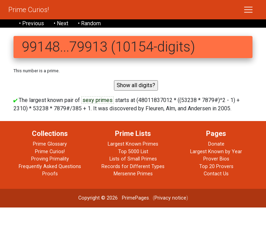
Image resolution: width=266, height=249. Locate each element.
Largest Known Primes (133, 144)
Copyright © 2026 (98, 198)
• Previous (31, 23)
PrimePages (135, 198)
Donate (216, 144)
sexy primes (97, 100)
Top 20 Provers (216, 166)
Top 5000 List (133, 152)
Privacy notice (170, 198)
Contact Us (216, 174)
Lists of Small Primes (133, 159)
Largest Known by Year (216, 152)
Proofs (50, 174)
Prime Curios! (28, 10)
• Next (61, 23)
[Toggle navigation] (248, 9)
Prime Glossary (50, 144)
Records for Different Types (133, 166)
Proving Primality (50, 159)
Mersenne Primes (133, 174)
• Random (89, 23)
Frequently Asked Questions (50, 166)
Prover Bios (216, 159)
